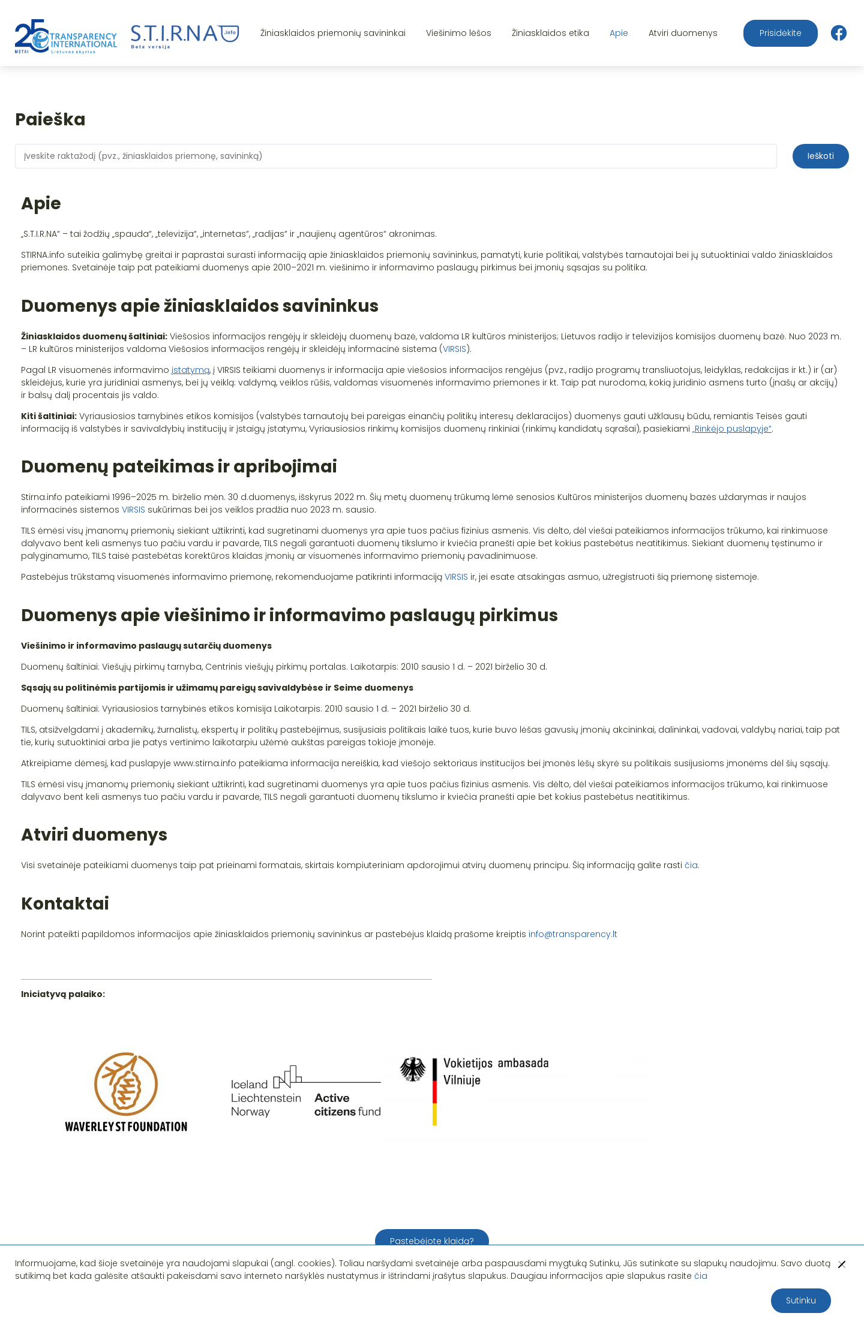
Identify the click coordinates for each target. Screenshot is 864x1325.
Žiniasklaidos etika (550, 33)
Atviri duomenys (683, 33)
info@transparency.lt (573, 934)
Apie (619, 33)
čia (691, 865)
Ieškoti (821, 156)
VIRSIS (454, 349)
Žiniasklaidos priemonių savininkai (333, 33)
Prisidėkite (781, 33)
